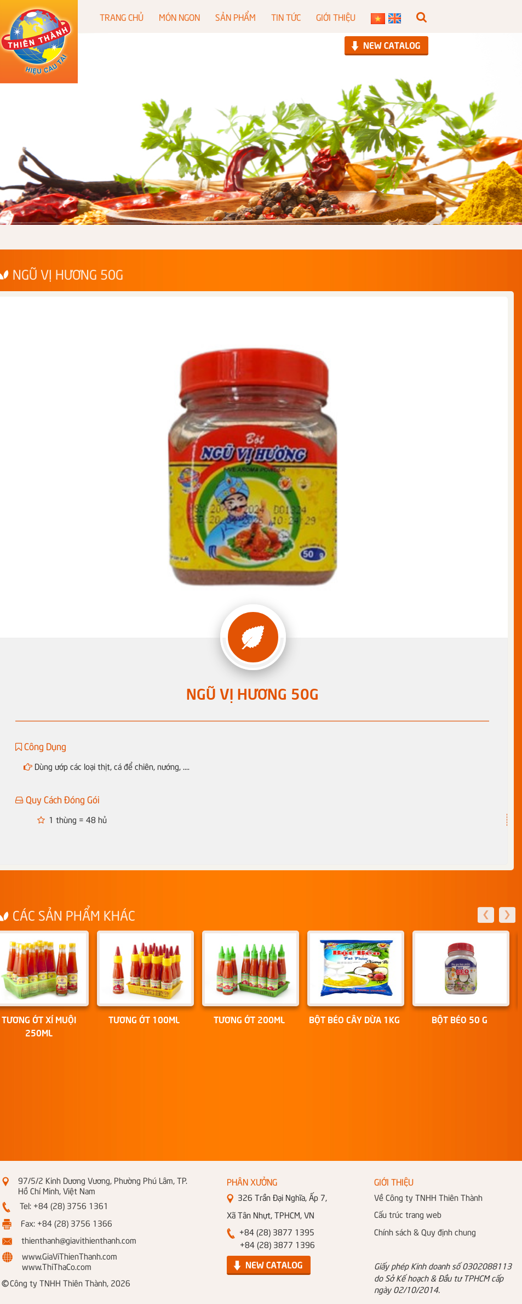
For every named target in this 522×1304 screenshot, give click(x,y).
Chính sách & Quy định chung (425, 1231)
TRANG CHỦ (122, 16)
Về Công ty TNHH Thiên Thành (428, 1197)
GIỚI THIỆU (335, 16)
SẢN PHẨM (235, 16)
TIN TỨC (286, 16)
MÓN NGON (179, 16)
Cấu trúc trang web (407, 1214)
